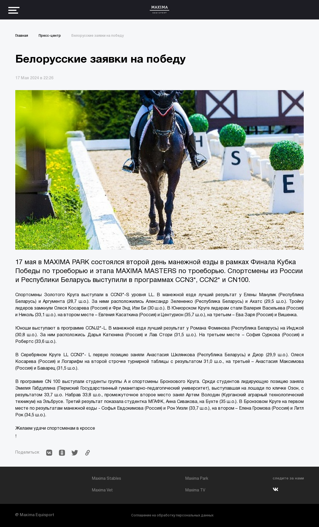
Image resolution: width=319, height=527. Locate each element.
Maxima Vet (102, 490)
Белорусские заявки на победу (97, 35)
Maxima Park (196, 479)
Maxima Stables (106, 479)
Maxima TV (195, 490)
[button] (49, 453)
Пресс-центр (50, 35)
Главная (21, 35)
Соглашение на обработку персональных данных (172, 515)
